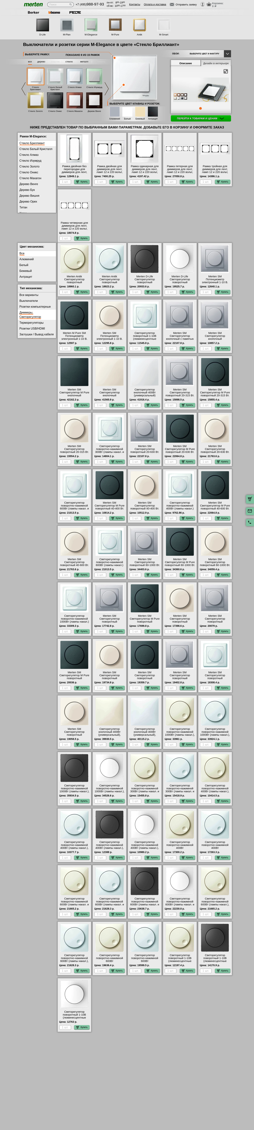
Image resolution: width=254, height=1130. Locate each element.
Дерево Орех (28, 201)
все (30, 61)
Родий (24, 224)
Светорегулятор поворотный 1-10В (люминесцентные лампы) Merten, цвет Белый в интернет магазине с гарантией (144, 343)
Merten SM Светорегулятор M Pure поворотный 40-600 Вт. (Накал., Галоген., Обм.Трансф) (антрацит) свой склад (215, 513)
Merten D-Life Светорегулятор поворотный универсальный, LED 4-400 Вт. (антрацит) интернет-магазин (145, 286)
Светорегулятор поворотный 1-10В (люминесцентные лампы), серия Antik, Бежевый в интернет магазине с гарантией (179, 965)
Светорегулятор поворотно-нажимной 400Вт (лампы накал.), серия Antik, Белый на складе (74, 851)
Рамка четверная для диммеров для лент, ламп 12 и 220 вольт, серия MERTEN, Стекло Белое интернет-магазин (74, 230)
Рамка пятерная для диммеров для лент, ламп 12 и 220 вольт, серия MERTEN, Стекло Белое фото (180, 172)
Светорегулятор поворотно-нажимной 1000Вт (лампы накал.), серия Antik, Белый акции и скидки (215, 737)
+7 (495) (90, 4)
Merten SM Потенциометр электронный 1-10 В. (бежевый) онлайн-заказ (109, 341)
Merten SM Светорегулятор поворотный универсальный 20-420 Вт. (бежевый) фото (179, 624)
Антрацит (153, 119)
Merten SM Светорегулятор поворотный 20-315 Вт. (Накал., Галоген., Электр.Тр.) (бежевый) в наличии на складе (74, 456)
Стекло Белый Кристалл (55, 88)
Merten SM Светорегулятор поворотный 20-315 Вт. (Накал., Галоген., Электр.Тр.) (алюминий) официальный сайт (180, 400)
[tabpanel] (201, 90)
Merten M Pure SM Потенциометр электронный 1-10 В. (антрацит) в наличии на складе (74, 341)
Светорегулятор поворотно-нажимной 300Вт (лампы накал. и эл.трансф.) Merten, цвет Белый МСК (109, 455)
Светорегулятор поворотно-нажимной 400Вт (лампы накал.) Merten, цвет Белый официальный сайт (180, 511)
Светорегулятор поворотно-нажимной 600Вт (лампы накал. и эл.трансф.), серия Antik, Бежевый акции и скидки (74, 909)
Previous (23, 88)
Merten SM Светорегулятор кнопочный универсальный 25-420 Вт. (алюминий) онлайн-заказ (215, 343)
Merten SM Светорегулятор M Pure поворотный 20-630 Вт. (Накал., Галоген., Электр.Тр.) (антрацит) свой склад (180, 456)
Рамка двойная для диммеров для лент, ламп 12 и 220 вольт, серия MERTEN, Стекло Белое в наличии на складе (109, 173)
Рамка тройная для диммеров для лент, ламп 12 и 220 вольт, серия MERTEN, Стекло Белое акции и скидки (215, 172)
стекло (69, 61)
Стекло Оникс (55, 111)
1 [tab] (200, 108)
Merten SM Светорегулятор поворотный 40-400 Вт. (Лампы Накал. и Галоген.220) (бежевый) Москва (145, 513)
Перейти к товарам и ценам (200, 118)
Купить (82, 181)
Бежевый (140, 119)
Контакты (134, 4)
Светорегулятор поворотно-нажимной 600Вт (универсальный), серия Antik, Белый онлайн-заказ (144, 965)
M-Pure (115, 34)
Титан (23, 207)
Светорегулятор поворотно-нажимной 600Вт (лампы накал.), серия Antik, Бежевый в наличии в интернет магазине (215, 909)
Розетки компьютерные (35, 309)
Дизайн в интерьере (216, 63)
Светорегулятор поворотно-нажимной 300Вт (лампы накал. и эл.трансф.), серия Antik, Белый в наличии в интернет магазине (180, 795)
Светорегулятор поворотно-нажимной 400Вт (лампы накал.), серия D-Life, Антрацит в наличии (109, 851)
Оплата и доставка (155, 4)
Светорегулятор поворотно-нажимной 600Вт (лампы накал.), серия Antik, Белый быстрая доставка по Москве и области (74, 965)
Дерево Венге (94, 111)
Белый (127, 119)
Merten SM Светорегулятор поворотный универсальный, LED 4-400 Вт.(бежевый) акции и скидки (74, 739)
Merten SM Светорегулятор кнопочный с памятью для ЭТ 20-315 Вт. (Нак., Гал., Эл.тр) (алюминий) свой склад (180, 343)
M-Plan (66, 34)
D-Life (42, 34)
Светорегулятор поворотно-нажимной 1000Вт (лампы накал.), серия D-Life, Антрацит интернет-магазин (74, 794)
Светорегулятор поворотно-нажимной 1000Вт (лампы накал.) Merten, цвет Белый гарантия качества (74, 624)
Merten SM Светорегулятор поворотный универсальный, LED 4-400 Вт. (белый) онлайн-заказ (215, 682)
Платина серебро (31, 219)
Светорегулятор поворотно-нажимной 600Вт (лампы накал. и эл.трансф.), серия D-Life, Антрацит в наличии (144, 909)
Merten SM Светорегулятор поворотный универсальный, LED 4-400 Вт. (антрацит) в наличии (145, 682)
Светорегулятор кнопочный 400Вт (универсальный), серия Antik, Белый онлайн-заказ (145, 737)
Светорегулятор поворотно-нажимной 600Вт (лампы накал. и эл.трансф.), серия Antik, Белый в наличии (109, 907)
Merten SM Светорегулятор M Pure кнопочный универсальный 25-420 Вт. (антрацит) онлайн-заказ (74, 400)
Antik (139, 34)
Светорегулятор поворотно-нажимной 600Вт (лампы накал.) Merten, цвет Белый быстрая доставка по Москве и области (109, 569)
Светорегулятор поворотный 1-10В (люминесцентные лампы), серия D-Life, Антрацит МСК (215, 964)
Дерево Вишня (29, 195)
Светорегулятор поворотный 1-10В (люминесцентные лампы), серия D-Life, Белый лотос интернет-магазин (74, 1022)
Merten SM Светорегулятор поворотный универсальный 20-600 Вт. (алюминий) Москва (215, 624)
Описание (185, 63)
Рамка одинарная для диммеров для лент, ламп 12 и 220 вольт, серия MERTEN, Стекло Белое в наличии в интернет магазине (144, 173)
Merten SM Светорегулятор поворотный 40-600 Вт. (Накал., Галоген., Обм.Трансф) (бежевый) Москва (74, 569)
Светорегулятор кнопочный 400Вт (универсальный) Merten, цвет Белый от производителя (145, 398)
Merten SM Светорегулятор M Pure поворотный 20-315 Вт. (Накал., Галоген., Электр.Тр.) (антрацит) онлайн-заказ (215, 400)
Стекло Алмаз (75, 87)
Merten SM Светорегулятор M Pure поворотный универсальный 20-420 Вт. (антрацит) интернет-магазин (145, 626)
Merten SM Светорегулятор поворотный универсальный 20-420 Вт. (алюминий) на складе (109, 626)
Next (106, 88)
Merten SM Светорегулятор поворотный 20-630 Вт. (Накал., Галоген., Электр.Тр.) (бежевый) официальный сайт (215, 456)
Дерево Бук (27, 189)
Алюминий (114, 119)
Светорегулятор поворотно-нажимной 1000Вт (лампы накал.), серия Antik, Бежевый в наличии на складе (180, 737)
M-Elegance (91, 34)
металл (84, 61)
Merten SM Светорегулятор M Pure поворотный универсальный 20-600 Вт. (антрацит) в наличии (74, 682)
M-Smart (163, 34)
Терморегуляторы (32, 325)
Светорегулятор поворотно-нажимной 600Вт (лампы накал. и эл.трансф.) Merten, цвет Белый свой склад (74, 511)
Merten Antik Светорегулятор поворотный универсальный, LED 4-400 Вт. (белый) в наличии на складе (110, 286)
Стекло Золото (35, 111)
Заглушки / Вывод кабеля (37, 337)
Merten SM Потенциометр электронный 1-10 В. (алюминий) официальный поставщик (215, 286)
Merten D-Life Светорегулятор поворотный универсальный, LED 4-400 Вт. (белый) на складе (180, 286)
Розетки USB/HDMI (32, 331)
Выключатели (29, 303)
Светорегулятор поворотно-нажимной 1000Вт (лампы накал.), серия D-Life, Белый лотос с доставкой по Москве (109, 795)
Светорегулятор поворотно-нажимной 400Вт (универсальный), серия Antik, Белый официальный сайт (214, 852)
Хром (23, 213)
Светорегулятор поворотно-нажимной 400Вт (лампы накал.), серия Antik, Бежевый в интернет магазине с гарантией (215, 795)
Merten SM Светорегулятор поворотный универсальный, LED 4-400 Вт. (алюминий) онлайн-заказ (180, 682)
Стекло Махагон (75, 111)
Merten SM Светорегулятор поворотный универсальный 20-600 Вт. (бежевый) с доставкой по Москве (109, 682)
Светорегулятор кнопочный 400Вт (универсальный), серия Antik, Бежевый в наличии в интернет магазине (109, 739)
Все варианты (29, 297)
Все (22, 256)
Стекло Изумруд (94, 87)
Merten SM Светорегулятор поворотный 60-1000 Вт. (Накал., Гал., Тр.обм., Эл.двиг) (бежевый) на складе (215, 569)
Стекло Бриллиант (35, 88)
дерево (41, 61)
